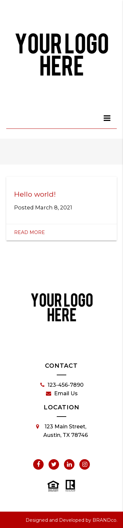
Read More (29, 232)
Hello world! (35, 194)
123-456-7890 (62, 385)
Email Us (62, 393)
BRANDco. (104, 520)
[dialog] (107, 118)
